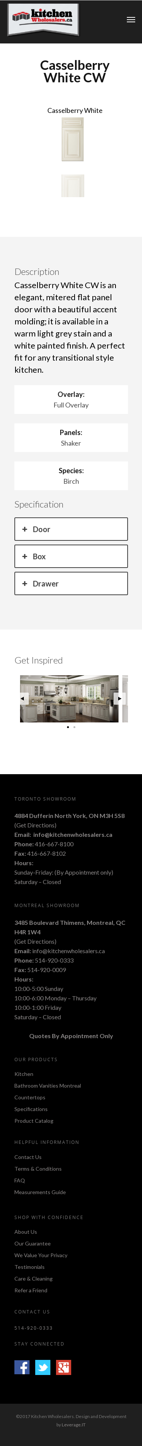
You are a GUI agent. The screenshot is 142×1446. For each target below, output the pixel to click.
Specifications (31, 1109)
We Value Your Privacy (40, 1255)
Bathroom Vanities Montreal (47, 1085)
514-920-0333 (54, 960)
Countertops (29, 1097)
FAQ (19, 1180)
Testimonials (29, 1267)
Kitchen (23, 1074)
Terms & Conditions (38, 1168)
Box (33, 556)
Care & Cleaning (33, 1278)
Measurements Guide (40, 1192)
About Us (25, 1232)
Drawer (40, 583)
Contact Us (28, 1157)
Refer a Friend (30, 1290)
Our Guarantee (32, 1243)
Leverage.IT (74, 1424)
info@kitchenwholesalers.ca (72, 834)
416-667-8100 (54, 843)
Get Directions (35, 825)
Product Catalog (33, 1120)
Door (35, 529)
